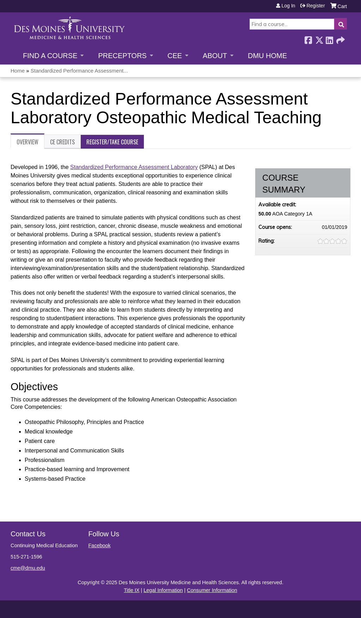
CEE (174, 56)
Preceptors (122, 56)
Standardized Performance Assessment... (79, 71)
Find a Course (50, 56)
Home (18, 71)
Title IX (131, 590)
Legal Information (163, 590)
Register (315, 5)
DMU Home (267, 56)
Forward (339, 38)
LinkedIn (329, 38)
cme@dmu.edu (28, 568)
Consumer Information (212, 590)
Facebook (308, 38)
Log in (288, 5)
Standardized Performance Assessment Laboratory (134, 167)
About (215, 56)
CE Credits (62, 142)
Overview (27, 142)
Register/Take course (112, 142)
